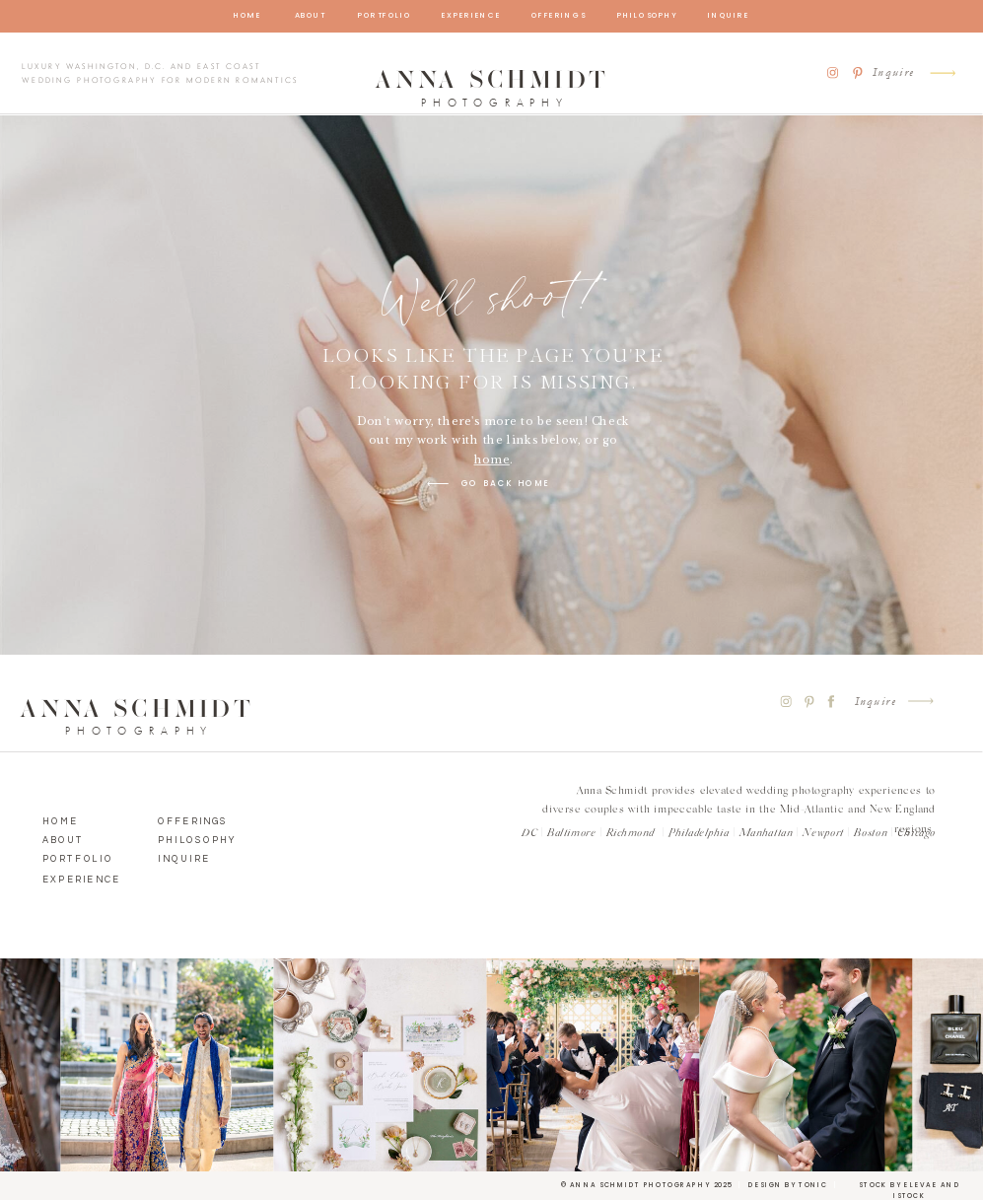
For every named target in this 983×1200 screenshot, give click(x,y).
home (492, 459)
